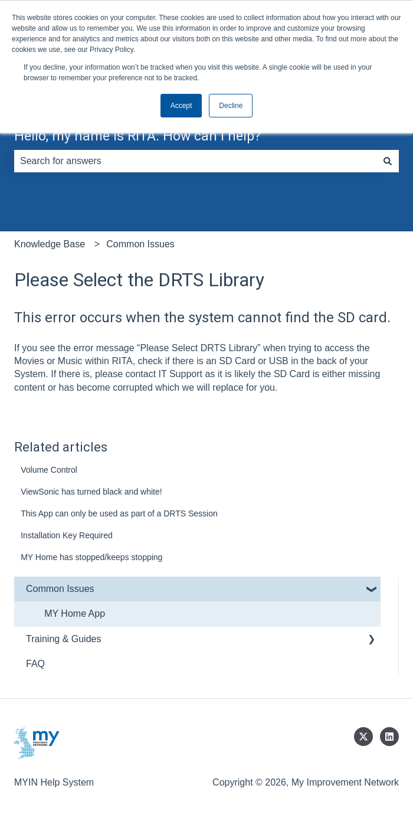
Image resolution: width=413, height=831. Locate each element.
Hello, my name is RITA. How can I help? (137, 136)
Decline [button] (230, 106)
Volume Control (49, 470)
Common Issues (140, 244)
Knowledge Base (49, 244)
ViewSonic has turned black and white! (91, 491)
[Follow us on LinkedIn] (389, 736)
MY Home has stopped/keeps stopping (91, 557)
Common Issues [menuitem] (60, 589)
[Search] (387, 161)
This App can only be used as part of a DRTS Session (119, 513)
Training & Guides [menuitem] (63, 639)
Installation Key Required (67, 535)
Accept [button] (181, 106)
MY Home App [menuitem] (74, 613)
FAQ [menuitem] (35, 664)
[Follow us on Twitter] (363, 736)
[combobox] (195, 161)
